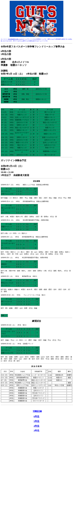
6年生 (36, 416)
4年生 (36, 426)
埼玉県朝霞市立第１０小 (15, 39)
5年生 (36, 421)
